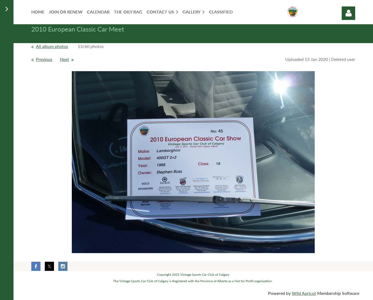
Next (64, 59)
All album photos (52, 46)
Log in (348, 13)
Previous (44, 59)
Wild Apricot (304, 293)
